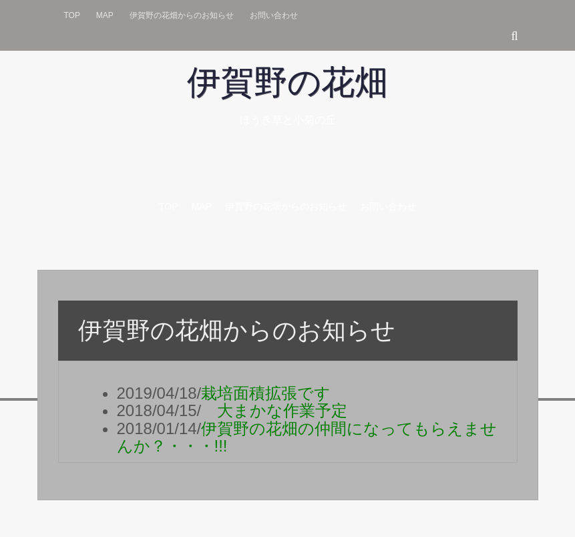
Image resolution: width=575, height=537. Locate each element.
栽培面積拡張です (274, 393)
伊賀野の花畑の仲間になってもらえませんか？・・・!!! (307, 437)
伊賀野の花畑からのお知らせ (182, 15)
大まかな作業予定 (274, 410)
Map (105, 15)
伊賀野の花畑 (287, 82)
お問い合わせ (274, 15)
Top (72, 15)
